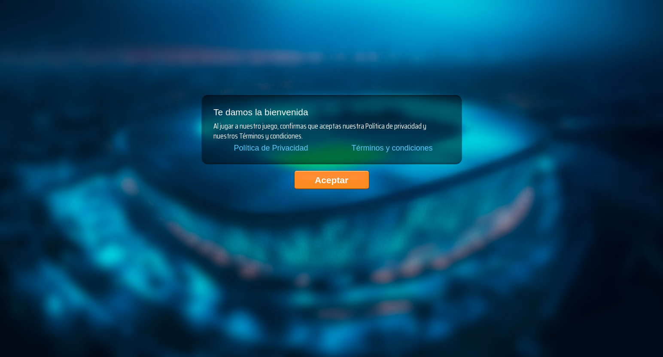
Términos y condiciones (391, 148)
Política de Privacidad (271, 148)
